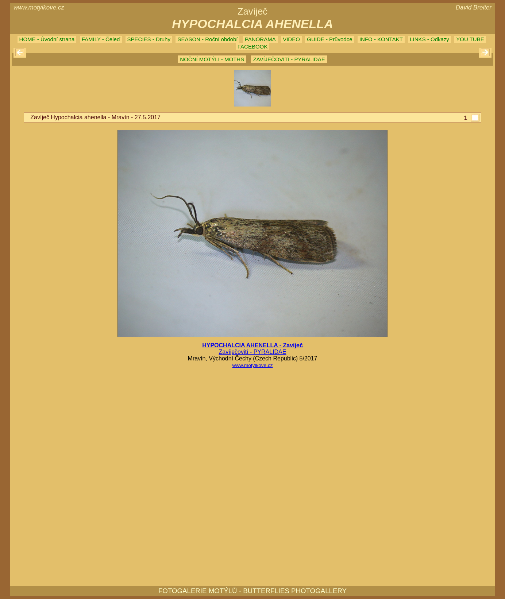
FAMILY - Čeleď (101, 39)
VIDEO (291, 39)
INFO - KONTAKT (381, 39)
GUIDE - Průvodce (329, 39)
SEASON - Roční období (207, 39)
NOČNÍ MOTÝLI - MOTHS (212, 59)
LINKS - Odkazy (429, 39)
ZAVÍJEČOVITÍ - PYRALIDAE (289, 59)
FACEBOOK (253, 46)
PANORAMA (260, 39)
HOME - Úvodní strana (47, 39)
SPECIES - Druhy (148, 39)
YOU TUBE (470, 39)
